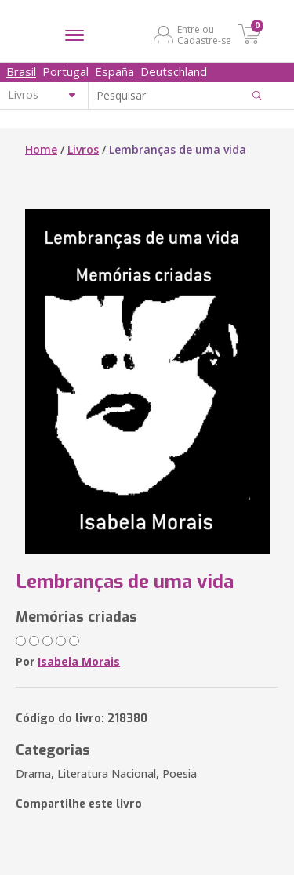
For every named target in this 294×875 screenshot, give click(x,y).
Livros (83, 149)
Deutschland (173, 71)
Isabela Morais (79, 661)
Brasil (21, 71)
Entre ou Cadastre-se (204, 34)
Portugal (65, 71)
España (114, 71)
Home (41, 149)
